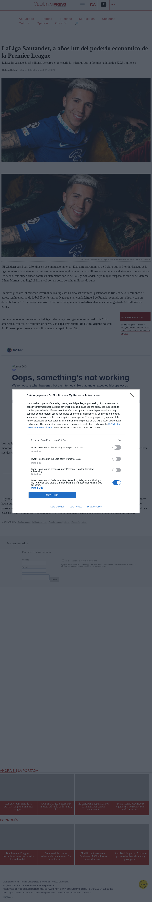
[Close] (133, 396)
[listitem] (76, 440)
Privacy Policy (94, 506)
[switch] (116, 447)
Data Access (75, 506)
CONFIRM (52, 495)
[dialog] (76, 451)
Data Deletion (57, 506)
